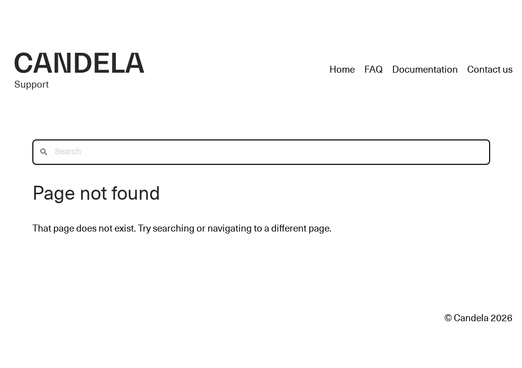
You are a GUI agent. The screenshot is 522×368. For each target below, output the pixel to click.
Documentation (425, 69)
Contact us (490, 69)
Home (342, 69)
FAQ (373, 69)
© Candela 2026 (478, 318)
